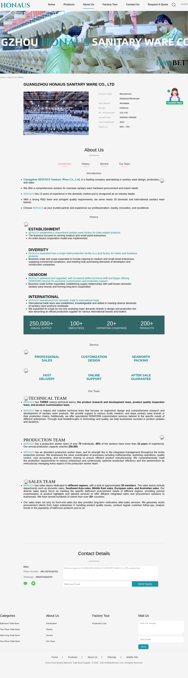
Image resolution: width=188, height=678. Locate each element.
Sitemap (111, 657)
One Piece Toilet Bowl (10, 641)
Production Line (99, 623)
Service (49, 635)
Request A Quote (158, 4)
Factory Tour (110, 4)
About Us (88, 4)
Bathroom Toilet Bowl (9, 623)
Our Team (50, 641)
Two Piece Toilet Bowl (10, 629)
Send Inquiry (145, 584)
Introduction (51, 623)
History (49, 629)
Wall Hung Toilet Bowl (10, 635)
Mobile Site (132, 657)
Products (69, 4)
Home (51, 4)
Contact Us (132, 4)
